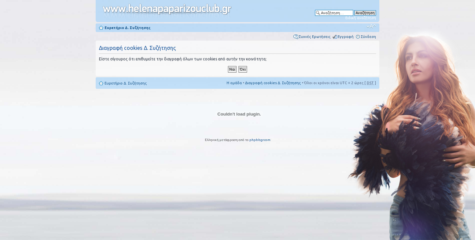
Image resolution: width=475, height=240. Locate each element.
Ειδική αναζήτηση (360, 18)
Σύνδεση (368, 37)
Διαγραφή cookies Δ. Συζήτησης (273, 83)
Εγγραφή (346, 37)
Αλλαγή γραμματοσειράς (371, 26)
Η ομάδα (234, 83)
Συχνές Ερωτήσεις (315, 37)
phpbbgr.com (259, 140)
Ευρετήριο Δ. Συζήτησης (127, 28)
